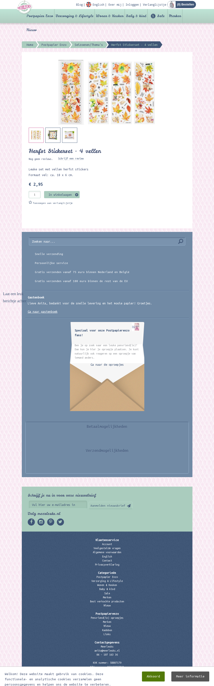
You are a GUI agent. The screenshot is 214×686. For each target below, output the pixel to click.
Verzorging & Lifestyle (74, 16)
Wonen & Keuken (109, 16)
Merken (175, 16)
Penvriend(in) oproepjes (107, 617)
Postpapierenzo (107, 613)
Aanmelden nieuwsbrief (108, 505)
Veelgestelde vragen (107, 548)
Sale (160, 16)
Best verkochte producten (107, 601)
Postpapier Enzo (40, 16)
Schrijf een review (71, 158)
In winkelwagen (60, 194)
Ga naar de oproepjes (107, 364)
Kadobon (107, 630)
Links (107, 634)
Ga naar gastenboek (43, 311)
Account (107, 544)
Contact (107, 560)
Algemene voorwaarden (107, 552)
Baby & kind (136, 16)
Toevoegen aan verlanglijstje (53, 203)
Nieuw (31, 30)
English (107, 556)
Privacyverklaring (107, 564)
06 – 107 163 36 (107, 654)
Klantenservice (107, 540)
